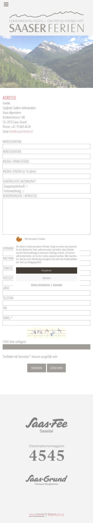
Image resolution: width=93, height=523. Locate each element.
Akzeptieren (46, 270)
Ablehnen (47, 278)
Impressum (57, 284)
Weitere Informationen (40, 284)
